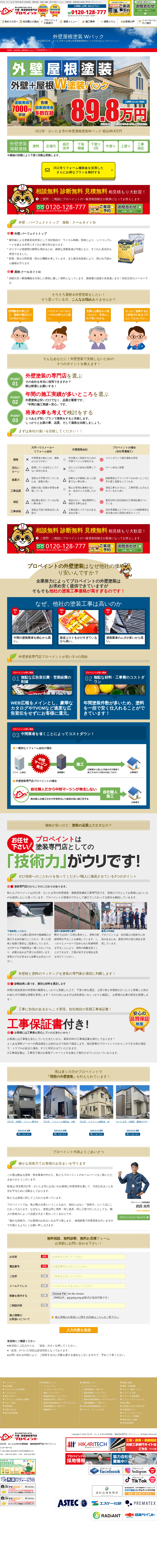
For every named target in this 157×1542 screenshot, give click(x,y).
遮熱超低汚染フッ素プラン (54, 1399)
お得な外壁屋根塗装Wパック (94, 1406)
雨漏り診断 (127, 1383)
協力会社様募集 (11, 1413)
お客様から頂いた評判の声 (133, 1406)
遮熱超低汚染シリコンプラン (55, 1396)
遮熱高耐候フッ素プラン (94, 1389)
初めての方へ (10, 21)
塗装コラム (108, 21)
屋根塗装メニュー (89, 1383)
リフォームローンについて (133, 1399)
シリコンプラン (49, 1386)
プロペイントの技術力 (49, 21)
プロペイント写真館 (130, 1416)
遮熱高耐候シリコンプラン (95, 1393)
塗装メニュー (68, 21)
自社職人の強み (29, 21)
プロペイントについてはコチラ (133, 1217)
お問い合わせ (10, 1409)
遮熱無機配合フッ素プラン (54, 1406)
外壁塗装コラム (128, 1409)
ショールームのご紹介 (147, 21)
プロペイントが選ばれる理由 (17, 1399)
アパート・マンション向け (93, 1409)
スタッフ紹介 (10, 1403)
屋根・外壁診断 (128, 1386)
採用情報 (8, 1406)
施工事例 (88, 21)
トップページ (10, 1383)
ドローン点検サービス (131, 1389)
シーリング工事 (128, 1393)
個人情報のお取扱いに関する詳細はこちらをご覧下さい (87, 1317)
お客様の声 (127, 21)
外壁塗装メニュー (49, 1383)
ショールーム (10, 1393)
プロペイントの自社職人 (15, 1389)
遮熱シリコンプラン (51, 1393)
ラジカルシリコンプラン (53, 1389)
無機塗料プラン (49, 1409)
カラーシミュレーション (132, 1413)
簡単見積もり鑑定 (129, 1420)
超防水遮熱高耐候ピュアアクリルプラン (60, 1403)
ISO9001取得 (127, 1423)
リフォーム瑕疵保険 (130, 1396)
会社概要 (8, 1386)
